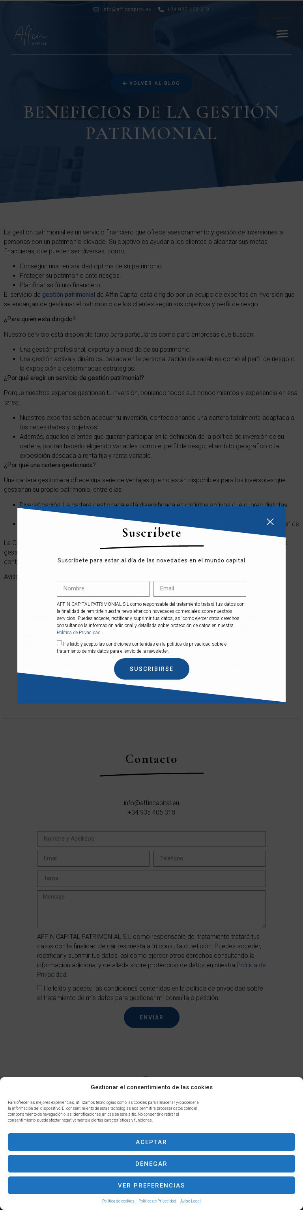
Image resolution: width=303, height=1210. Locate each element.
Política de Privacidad (157, 1201)
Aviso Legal (190, 1201)
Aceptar (151, 1142)
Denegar (151, 1163)
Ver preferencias (151, 1185)
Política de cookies (118, 1201)
